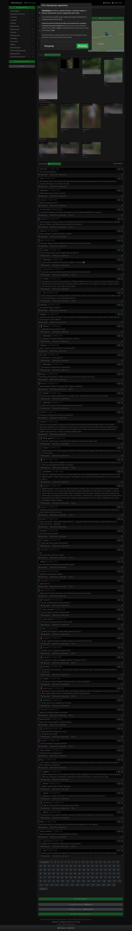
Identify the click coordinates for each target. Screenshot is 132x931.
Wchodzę (82, 46)
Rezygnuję (49, 46)
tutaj (59, 28)
